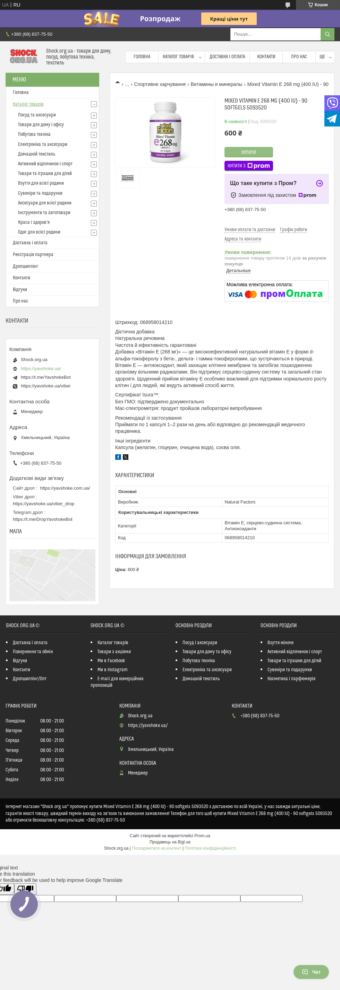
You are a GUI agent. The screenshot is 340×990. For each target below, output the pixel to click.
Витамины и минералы (217, 84)
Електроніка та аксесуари (42, 144)
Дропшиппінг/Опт (29, 679)
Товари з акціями (114, 652)
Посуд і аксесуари (199, 643)
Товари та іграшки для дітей (45, 173)
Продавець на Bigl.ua (170, 842)
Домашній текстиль (36, 154)
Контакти (266, 57)
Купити (248, 152)
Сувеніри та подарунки (40, 193)
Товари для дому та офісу (206, 652)
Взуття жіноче (280, 643)
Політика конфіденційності (210, 848)
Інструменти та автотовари (44, 213)
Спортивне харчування (160, 84)
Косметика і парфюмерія (291, 679)
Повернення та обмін (33, 652)
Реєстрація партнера (33, 254)
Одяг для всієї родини (39, 232)
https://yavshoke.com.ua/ (65, 488)
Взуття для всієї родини (41, 183)
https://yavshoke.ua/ (41, 368)
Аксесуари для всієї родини (44, 203)
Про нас (299, 57)
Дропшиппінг (25, 266)
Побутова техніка (34, 134)
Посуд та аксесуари (37, 115)
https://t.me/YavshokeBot (46, 377)
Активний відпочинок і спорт (45, 164)
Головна (142, 57)
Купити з (249, 166)
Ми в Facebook (111, 661)
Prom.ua (202, 835)
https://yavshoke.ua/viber (46, 385)
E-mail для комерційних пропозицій (117, 682)
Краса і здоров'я (34, 222)
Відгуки (20, 289)
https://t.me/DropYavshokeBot (43, 519)
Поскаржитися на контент (156, 848)
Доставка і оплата (227, 57)
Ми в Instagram (112, 670)
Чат (311, 972)
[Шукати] (327, 34)
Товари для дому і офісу (41, 125)
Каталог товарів (178, 57)
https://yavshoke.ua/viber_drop (43, 503)
